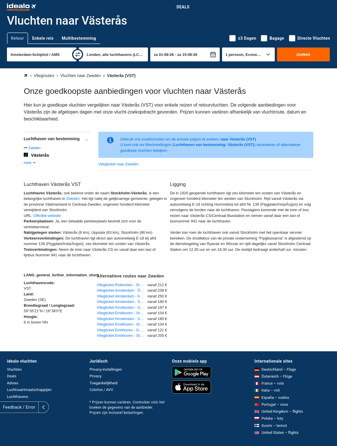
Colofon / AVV (101, 389)
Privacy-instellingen (105, 369)
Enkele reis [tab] (43, 38)
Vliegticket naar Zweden (118, 164)
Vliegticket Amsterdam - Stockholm (122, 301)
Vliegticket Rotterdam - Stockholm (122, 285)
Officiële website (47, 215)
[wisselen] (77, 54)
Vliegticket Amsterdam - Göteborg (122, 307)
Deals (183, 7)
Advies (12, 383)
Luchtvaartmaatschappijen (29, 389)
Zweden (34, 148)
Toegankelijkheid (103, 383)
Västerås (40, 155)
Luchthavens (17, 396)
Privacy (95, 376)
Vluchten (14, 369)
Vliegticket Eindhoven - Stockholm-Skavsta (122, 335)
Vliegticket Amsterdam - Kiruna (122, 296)
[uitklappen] (5, 407)
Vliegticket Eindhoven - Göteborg (122, 330)
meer (30, 163)
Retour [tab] (17, 38)
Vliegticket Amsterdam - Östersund (122, 290)
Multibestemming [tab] (79, 38)
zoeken (303, 54)
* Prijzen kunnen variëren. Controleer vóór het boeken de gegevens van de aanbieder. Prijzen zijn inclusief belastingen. (127, 407)
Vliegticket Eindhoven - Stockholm (122, 313)
